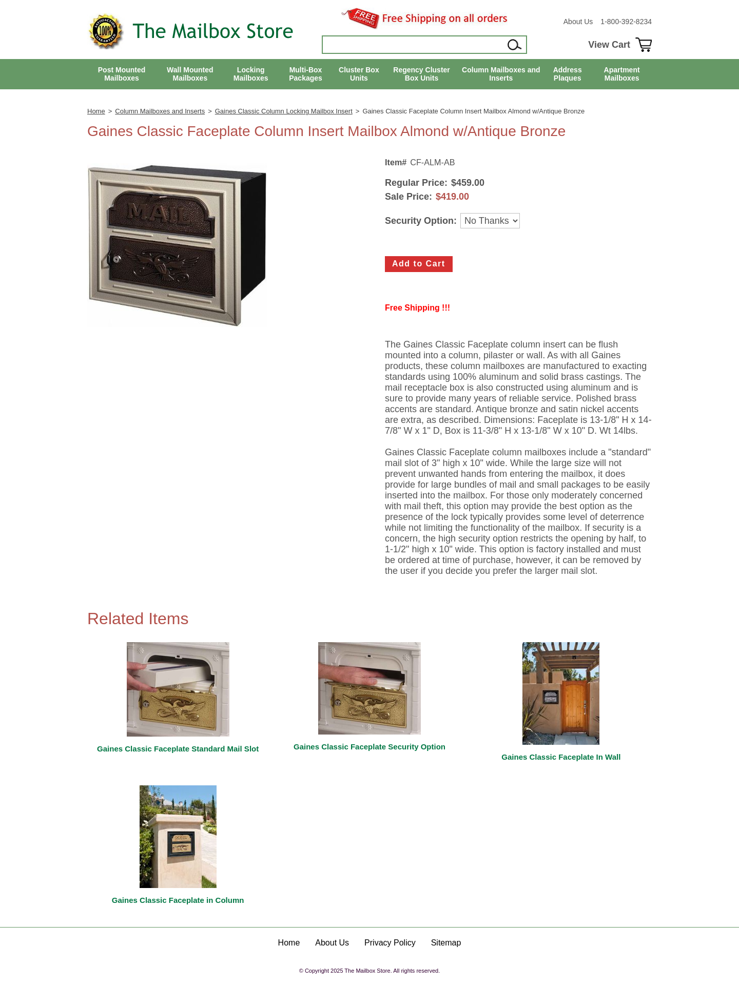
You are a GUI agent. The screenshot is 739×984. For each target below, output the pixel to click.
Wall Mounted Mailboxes (190, 74)
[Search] (413, 44)
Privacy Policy (390, 942)
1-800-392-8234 (626, 21)
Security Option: (421, 221)
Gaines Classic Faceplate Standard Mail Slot (178, 748)
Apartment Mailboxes (622, 74)
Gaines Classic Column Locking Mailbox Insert (284, 111)
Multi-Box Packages (305, 74)
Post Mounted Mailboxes (122, 74)
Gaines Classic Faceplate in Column (178, 900)
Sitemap (446, 942)
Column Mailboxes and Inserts (501, 74)
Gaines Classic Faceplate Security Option (369, 746)
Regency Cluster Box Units (421, 74)
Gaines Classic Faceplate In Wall (560, 757)
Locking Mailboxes (251, 74)
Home (96, 111)
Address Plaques (567, 74)
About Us (578, 21)
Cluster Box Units (359, 74)
